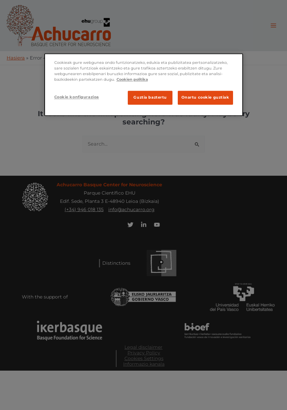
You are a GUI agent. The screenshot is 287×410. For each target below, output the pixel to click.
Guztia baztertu (150, 97)
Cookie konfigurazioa (76, 97)
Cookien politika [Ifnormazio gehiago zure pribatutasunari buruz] (132, 79)
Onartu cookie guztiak (205, 97)
